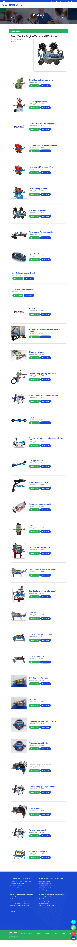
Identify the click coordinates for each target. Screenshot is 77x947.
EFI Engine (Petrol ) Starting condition (43, 145)
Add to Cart (45, 85)
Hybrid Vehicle (34, 254)
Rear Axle (32, 417)
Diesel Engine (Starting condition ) (41, 80)
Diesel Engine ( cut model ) (38, 102)
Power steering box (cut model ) (40, 765)
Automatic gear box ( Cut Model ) (41, 634)
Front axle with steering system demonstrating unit (46, 439)
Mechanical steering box (38, 852)
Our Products (19, 18)
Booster (32, 309)
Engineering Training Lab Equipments (33, 18)
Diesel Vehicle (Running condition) (41, 124)
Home (13, 18)
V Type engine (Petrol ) (37, 210)
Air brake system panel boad (22, 289)
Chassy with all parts (36, 352)
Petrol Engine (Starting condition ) (41, 167)
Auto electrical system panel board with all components (44, 330)
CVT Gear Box (34, 700)
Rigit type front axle (36, 461)
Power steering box (36, 808)
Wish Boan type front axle (38, 482)
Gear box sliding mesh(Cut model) (41, 548)
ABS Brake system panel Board (23, 273)
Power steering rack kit (37, 830)
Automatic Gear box (36, 656)
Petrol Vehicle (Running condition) (41, 232)
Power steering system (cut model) (42, 787)
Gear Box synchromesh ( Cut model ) (42, 569)
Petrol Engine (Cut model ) (38, 189)
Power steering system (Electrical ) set (43, 374)
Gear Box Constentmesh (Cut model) (42, 591)
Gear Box (32, 613)
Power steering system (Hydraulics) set (43, 396)
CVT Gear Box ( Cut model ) (39, 678)
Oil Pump (32, 526)
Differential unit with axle (38, 743)
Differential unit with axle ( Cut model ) (43, 721)
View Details (34, 85)
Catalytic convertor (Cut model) (40, 504)
